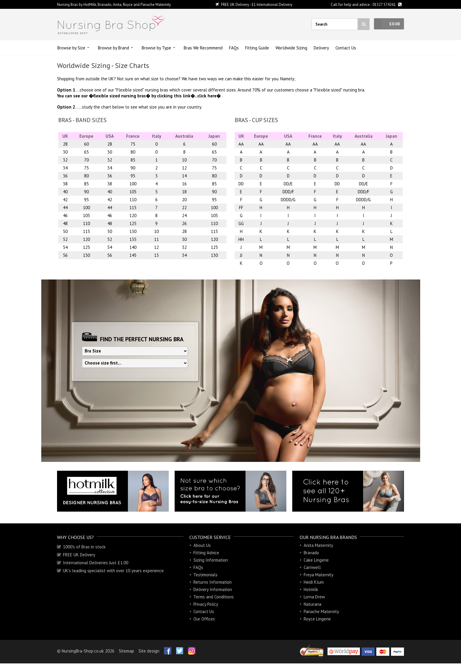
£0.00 (394, 23)
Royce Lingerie (317, 619)
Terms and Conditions (213, 597)
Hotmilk (311, 589)
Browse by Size (71, 48)
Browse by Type (156, 48)
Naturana (312, 604)
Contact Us (345, 48)
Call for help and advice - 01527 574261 (366, 4)
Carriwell (312, 567)
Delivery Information (212, 589)
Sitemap (126, 651)
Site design (148, 651)
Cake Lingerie (316, 560)
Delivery (321, 48)
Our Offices (204, 619)
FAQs (234, 48)
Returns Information (212, 582)
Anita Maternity (318, 545)
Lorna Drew (314, 597)
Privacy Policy (205, 604)
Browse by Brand (113, 48)
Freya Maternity (318, 575)
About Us (202, 545)
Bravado (311, 552)
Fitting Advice (206, 552)
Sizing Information (210, 560)
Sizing (291, 48)
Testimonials (205, 575)
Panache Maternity (321, 611)
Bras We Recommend (203, 48)
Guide (257, 48)
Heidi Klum (314, 582)
